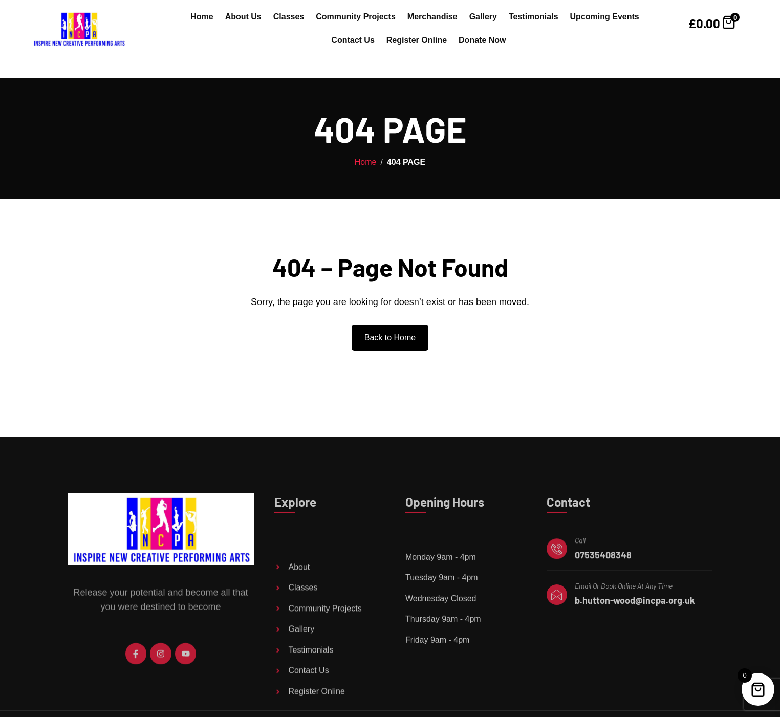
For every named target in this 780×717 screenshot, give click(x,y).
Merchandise (432, 16)
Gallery (483, 16)
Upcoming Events (604, 16)
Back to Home (390, 337)
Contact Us (352, 40)
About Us (243, 16)
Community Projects (356, 16)
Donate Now (482, 40)
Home (201, 16)
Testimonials (533, 16)
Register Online (416, 40)
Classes (289, 16)
